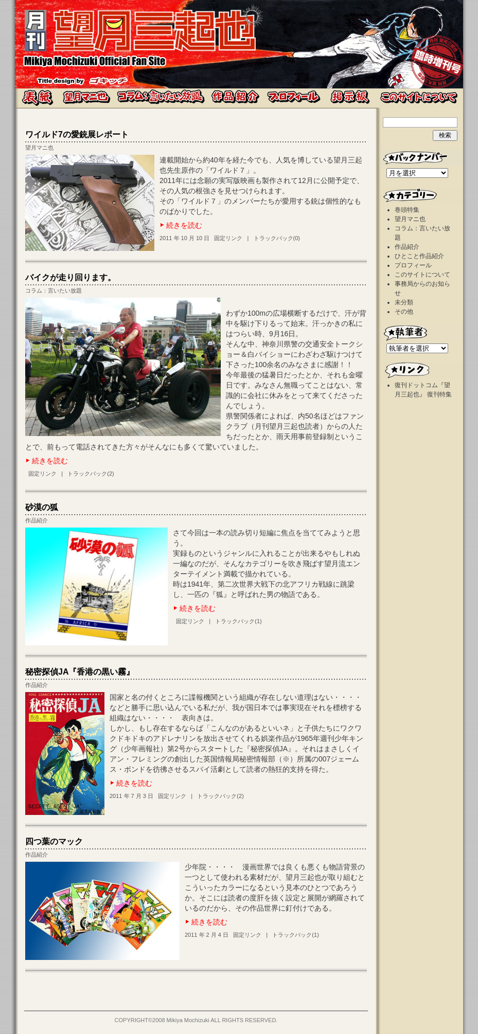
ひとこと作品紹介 (419, 256)
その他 (404, 311)
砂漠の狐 (41, 507)
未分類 (404, 302)
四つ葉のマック (54, 841)
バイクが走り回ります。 (70, 277)
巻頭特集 (407, 209)
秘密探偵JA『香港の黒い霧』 (79, 671)
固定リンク (228, 238)
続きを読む (184, 225)
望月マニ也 (39, 147)
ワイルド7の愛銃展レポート (77, 134)
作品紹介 (36, 520)
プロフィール (413, 265)
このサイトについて (422, 274)
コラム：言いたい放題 (53, 290)
